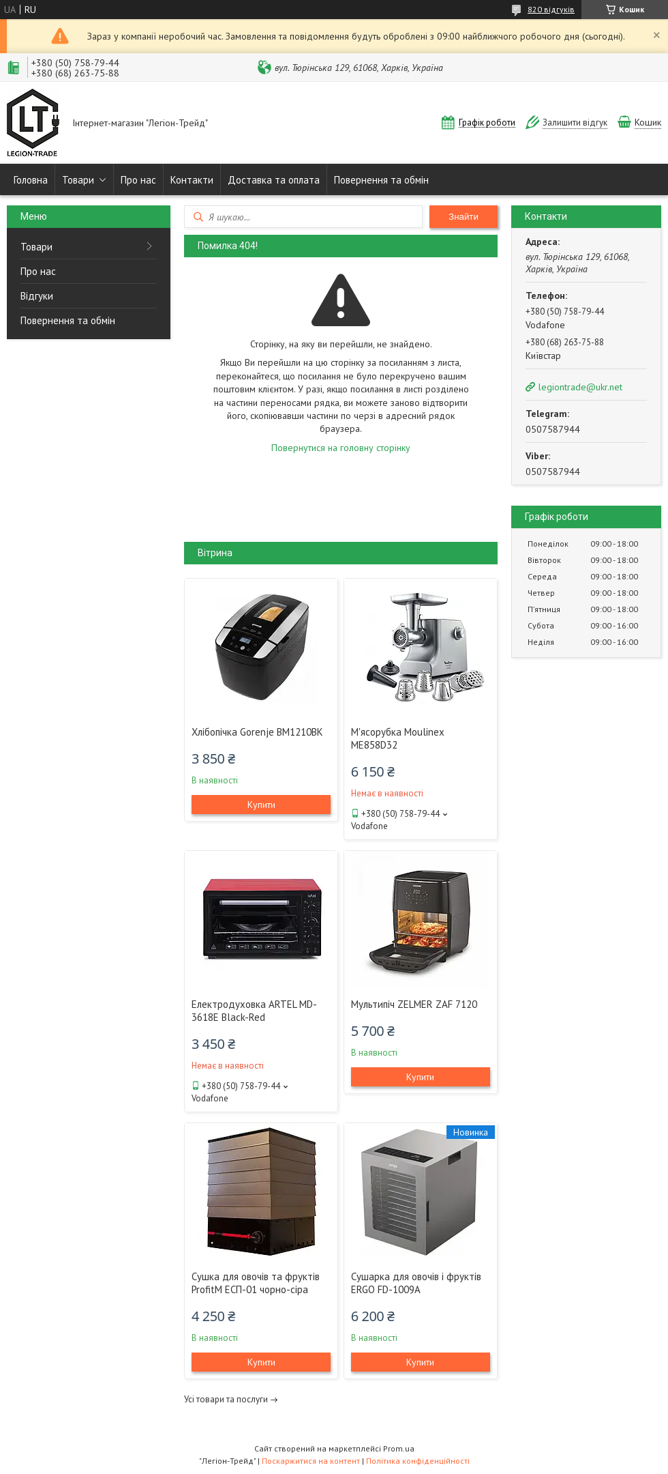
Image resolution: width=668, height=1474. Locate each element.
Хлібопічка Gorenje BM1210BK (257, 731)
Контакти (191, 180)
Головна (31, 180)
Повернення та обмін (381, 180)
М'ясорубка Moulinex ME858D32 (397, 738)
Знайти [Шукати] (464, 217)
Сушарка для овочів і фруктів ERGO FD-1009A (416, 1283)
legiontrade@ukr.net (580, 387)
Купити (261, 804)
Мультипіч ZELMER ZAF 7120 (414, 1004)
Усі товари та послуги (226, 1399)
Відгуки (36, 295)
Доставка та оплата (274, 180)
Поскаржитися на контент (311, 1461)
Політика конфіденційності (418, 1461)
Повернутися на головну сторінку (340, 448)
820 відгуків (551, 9)
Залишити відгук (575, 122)
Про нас (138, 180)
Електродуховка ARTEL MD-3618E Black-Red (254, 1011)
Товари (78, 180)
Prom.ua (398, 1448)
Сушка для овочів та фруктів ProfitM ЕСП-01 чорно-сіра (256, 1283)
